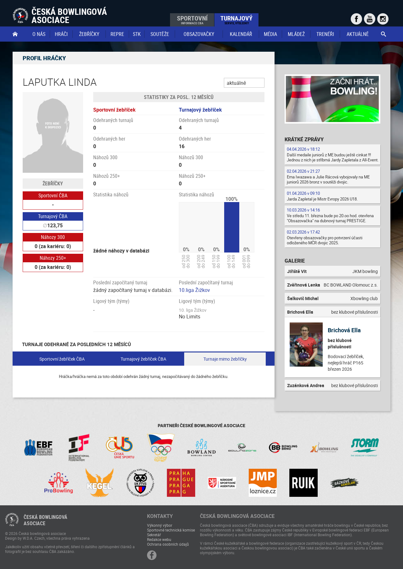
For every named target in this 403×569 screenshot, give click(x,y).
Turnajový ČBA (52, 216)
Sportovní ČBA (52, 195)
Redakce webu (159, 539)
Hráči (61, 34)
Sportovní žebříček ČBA (62, 359)
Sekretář (154, 534)
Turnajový (236, 19)
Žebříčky (89, 34)
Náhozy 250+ (53, 257)
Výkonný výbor (159, 525)
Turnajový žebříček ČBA (143, 359)
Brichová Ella (344, 330)
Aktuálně (358, 34)
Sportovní (192, 19)
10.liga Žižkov (194, 290)
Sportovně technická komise (171, 529)
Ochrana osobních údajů (168, 544)
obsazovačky (199, 34)
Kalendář (241, 34)
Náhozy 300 (53, 237)
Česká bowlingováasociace (45, 520)
